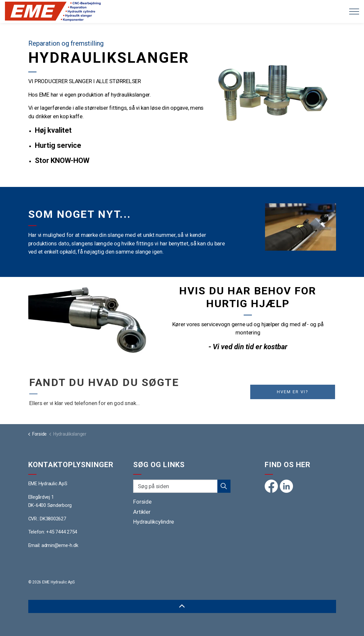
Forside (142, 501)
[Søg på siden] (182, 486)
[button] (274, 85)
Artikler (141, 512)
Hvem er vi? (292, 391)
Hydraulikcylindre (153, 521)
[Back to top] (182, 606)
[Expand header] (354, 11)
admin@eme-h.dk (59, 545)
